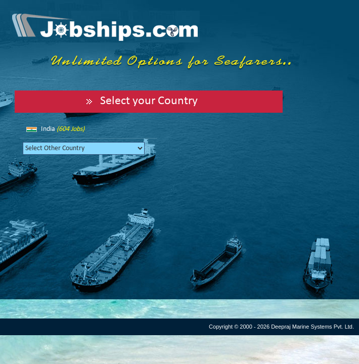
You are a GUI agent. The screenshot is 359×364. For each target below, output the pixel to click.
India (62, 129)
